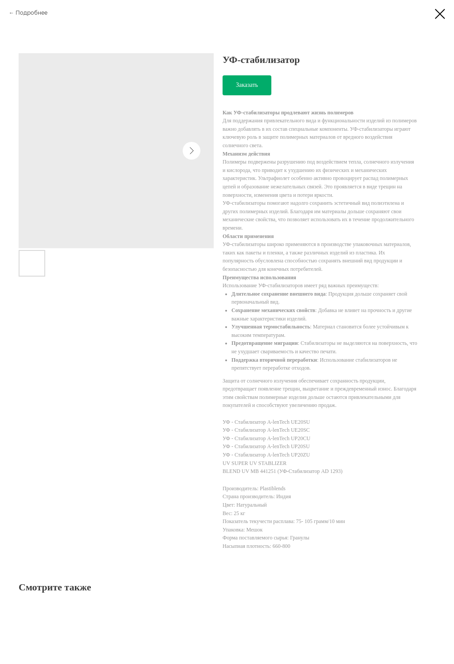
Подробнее (31, 12)
